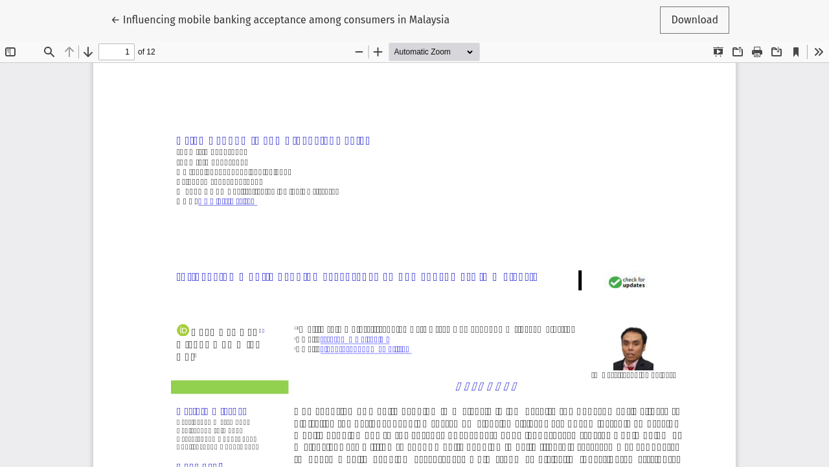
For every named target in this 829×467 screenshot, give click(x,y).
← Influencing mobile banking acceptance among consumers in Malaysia (280, 19)
